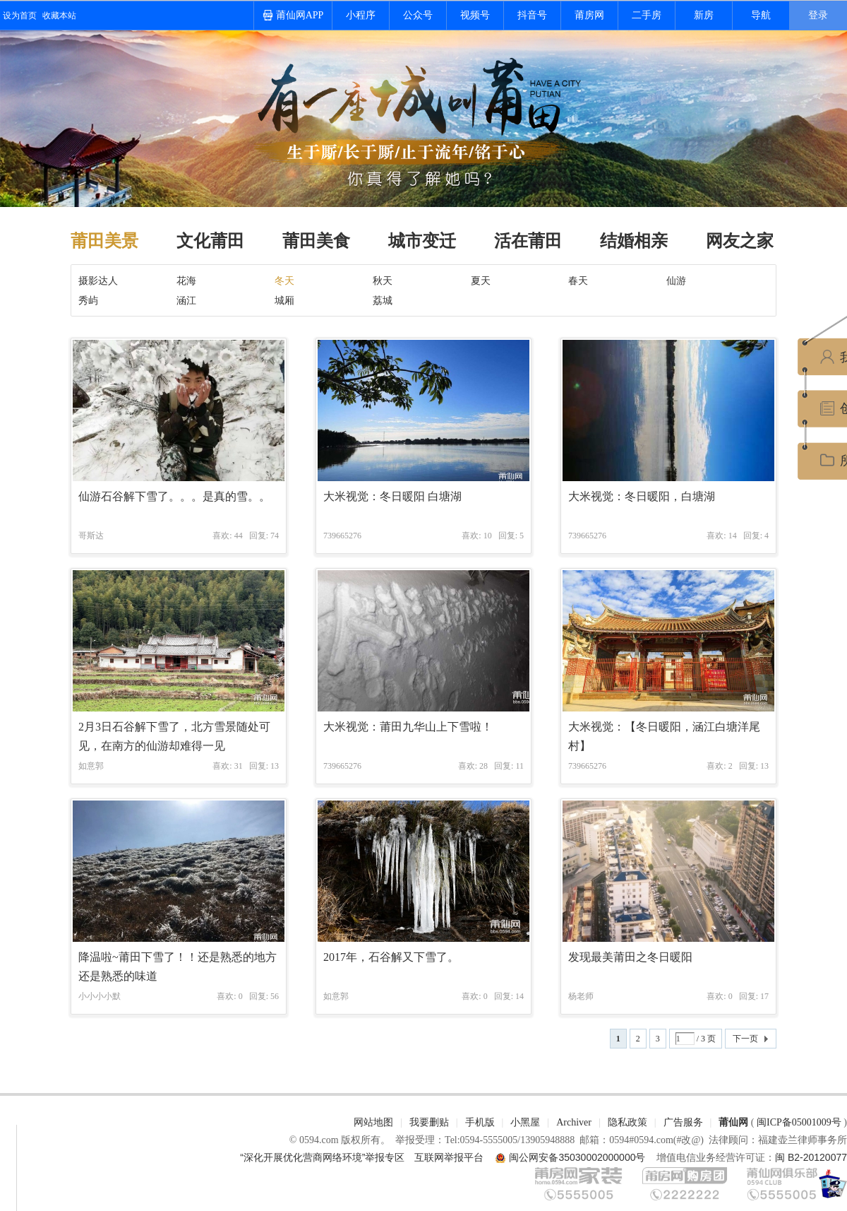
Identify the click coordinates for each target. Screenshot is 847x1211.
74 (274, 535)
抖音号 (532, 15)
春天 (578, 280)
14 (519, 996)
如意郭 (91, 766)
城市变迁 (422, 241)
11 (519, 766)
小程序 (361, 15)
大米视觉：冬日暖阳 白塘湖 (392, 496)
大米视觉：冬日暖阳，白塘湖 (641, 496)
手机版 (480, 1122)
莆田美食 (316, 241)
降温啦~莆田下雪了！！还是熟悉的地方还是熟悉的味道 (177, 966)
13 (274, 766)
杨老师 (581, 996)
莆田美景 (104, 241)
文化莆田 (210, 241)
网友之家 (740, 241)
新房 (704, 15)
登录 (818, 15)
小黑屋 (525, 1122)
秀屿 (88, 300)
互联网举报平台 (448, 1157)
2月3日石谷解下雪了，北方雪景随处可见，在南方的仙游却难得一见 (174, 736)
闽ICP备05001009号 (799, 1122)
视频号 (475, 15)
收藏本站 (59, 15)
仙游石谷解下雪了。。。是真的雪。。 (174, 496)
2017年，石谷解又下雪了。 (391, 957)
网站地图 (373, 1122)
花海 (186, 280)
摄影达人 (98, 280)
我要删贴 (429, 1122)
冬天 (284, 280)
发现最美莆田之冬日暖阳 (630, 957)
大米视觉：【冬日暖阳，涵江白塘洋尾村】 (664, 736)
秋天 (382, 280)
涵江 (186, 300)
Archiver (573, 1122)
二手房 (646, 15)
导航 (761, 15)
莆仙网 (733, 1122)
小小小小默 (99, 996)
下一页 (745, 1039)
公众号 (418, 15)
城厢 (284, 300)
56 (274, 996)
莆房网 (589, 15)
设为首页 (20, 15)
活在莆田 (528, 241)
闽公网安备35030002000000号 (577, 1157)
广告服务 (683, 1122)
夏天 (481, 280)
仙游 (676, 280)
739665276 (342, 535)
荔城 (382, 300)
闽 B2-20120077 (811, 1157)
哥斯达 (91, 535)
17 (764, 996)
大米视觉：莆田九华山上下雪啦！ (408, 727)
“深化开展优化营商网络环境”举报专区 (322, 1157)
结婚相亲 (634, 241)
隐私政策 (627, 1122)
